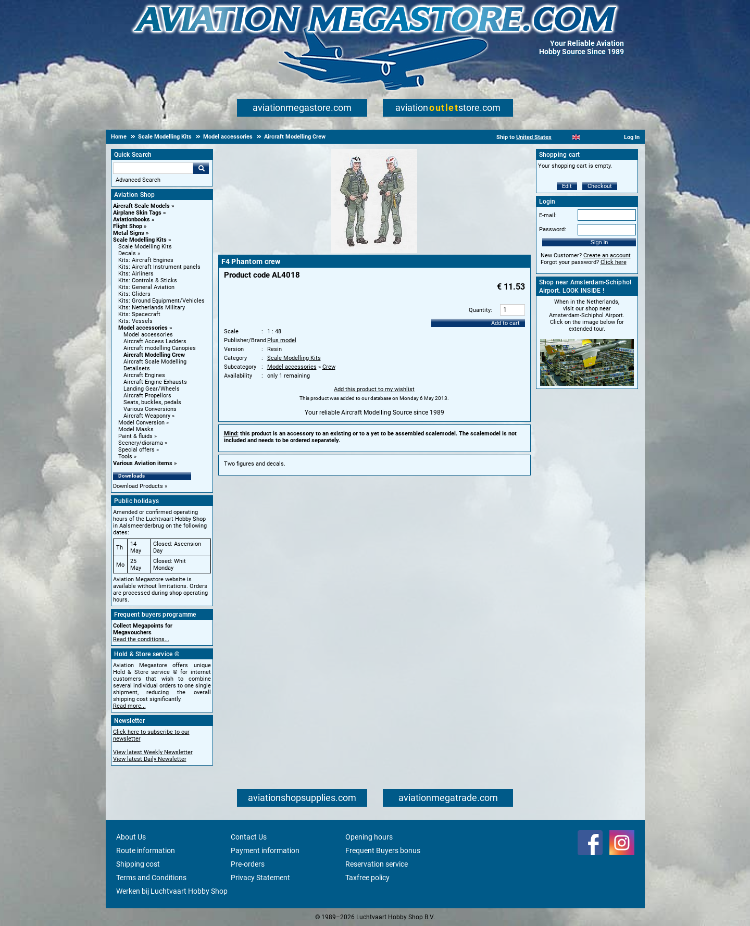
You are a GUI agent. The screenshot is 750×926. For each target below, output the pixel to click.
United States (534, 137)
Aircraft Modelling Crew (154, 355)
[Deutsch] (602, 137)
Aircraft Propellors (147, 395)
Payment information (265, 850)
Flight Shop (127, 226)
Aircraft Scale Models (141, 206)
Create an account (607, 255)
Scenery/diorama (140, 443)
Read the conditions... (141, 639)
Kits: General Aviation (146, 287)
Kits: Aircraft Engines (145, 260)
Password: (552, 229)
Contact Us (249, 837)
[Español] (589, 137)
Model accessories (143, 327)
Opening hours (369, 837)
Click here (614, 262)
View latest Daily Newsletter (149, 759)
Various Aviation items (142, 463)
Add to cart (505, 323)
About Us (131, 837)
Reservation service (376, 864)
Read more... (129, 706)
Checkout (600, 186)
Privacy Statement (260, 877)
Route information (145, 850)
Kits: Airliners (136, 273)
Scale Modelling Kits (140, 239)
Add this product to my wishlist (374, 389)
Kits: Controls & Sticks (147, 280)
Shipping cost (138, 864)
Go (201, 168)
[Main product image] (374, 251)
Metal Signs (128, 233)
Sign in (599, 242)
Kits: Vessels (135, 321)
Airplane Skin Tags (137, 212)
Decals (127, 253)
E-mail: (548, 215)
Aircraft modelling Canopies (159, 348)
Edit (567, 186)
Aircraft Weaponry (146, 415)
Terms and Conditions (151, 877)
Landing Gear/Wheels (151, 388)
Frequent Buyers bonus (382, 850)
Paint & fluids (135, 436)
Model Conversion (141, 422)
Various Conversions (150, 409)
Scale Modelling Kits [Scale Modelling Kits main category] (145, 246)
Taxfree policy (367, 877)
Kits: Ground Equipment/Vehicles (161, 300)
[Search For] (153, 168)
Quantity (480, 310)
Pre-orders (248, 864)
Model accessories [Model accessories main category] (148, 334)
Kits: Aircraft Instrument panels (159, 267)
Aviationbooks (131, 219)
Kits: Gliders (134, 294)
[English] (576, 137)
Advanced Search (138, 180)
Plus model (281, 340)
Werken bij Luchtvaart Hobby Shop (172, 891)
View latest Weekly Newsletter (153, 752)
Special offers (136, 449)
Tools (125, 456)
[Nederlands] (563, 137)
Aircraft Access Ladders (154, 341)
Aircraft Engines (144, 375)
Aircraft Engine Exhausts (155, 382)
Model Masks (136, 429)
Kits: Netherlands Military (151, 307)
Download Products (138, 486)
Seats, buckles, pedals (152, 402)
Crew (328, 367)
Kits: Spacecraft (139, 314)
